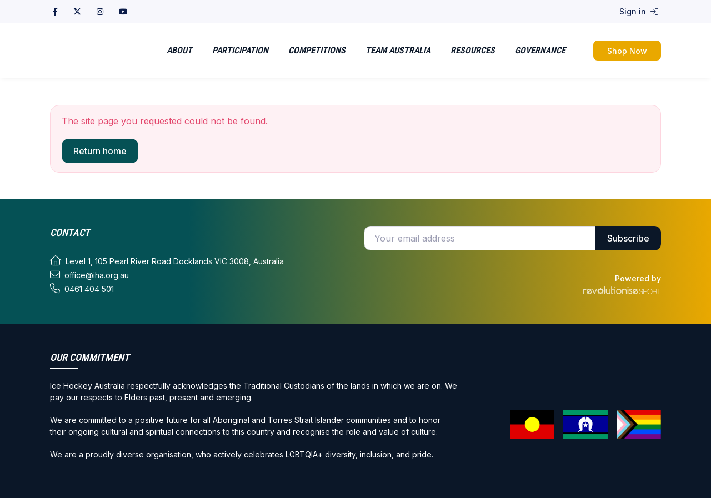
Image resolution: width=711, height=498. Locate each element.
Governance (540, 50)
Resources (472, 50)
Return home (100, 151)
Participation (240, 50)
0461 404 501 (82, 289)
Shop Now (627, 51)
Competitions (317, 50)
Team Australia (397, 50)
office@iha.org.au (89, 275)
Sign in (638, 11)
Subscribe (628, 238)
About (179, 50)
